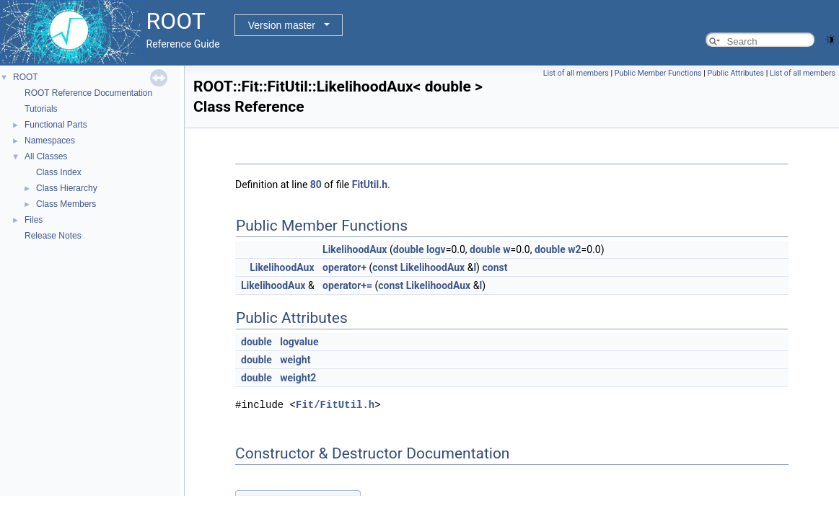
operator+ (344, 267)
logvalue (299, 341)
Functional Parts (56, 125)
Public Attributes (735, 73)
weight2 (298, 377)
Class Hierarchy (66, 188)
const (384, 267)
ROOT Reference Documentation (88, 93)
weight (295, 359)
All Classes (46, 156)
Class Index (59, 172)
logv (436, 249)
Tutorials (41, 109)
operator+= (347, 285)
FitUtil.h (369, 184)
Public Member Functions (658, 73)
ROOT (25, 77)
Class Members (66, 204)
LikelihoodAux (354, 249)
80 (316, 184)
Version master (281, 25)
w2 (574, 249)
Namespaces (50, 141)
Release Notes (53, 236)
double (408, 249)
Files (34, 220)
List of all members (576, 73)
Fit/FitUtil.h (335, 405)
